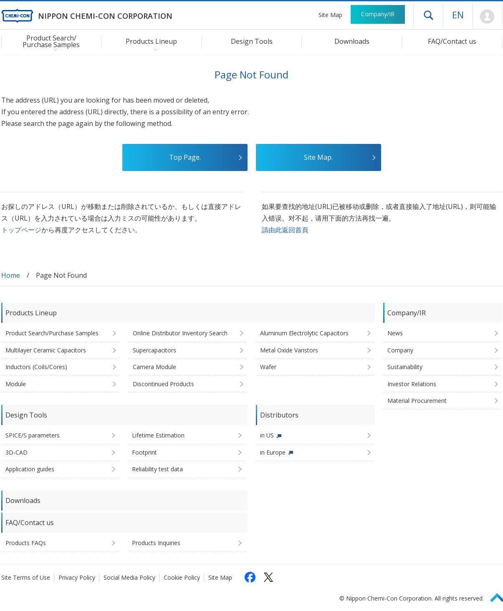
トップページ (21, 229)
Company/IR (377, 14)
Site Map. (318, 157)
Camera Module (154, 367)
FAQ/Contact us (452, 41)
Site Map (330, 15)
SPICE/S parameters (32, 435)
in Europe (273, 452)
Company (400, 350)
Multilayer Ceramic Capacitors (45, 350)
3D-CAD (16, 452)
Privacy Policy (76, 577)
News (395, 333)
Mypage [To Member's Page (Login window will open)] (487, 16)
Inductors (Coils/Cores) (36, 367)
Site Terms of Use (25, 577)
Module (15, 384)
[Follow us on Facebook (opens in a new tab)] (250, 577)
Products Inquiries (156, 543)
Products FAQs (25, 543)
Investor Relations (411, 384)
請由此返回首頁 (285, 229)
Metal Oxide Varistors (289, 350)
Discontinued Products (163, 384)
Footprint (144, 452)
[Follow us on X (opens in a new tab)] (268, 577)
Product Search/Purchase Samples (52, 333)
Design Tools (252, 41)
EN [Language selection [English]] (458, 14)
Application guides (29, 469)
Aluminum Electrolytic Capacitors (304, 333)
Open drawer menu (428, 15)
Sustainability (404, 367)
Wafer (268, 367)
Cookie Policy (182, 577)
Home (10, 275)
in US (267, 435)
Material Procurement (417, 401)
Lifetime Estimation (158, 435)
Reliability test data (157, 469)
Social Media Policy (129, 577)
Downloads (351, 41)
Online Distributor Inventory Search (180, 333)
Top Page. (185, 157)
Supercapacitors (154, 350)
